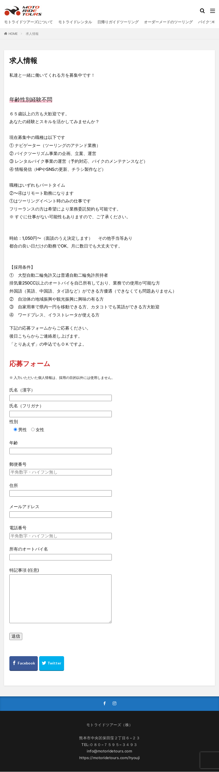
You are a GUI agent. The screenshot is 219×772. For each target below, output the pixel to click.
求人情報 (32, 34)
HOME (13, 34)
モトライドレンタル (75, 22)
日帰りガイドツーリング (118, 22)
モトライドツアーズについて (28, 22)
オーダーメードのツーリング (168, 22)
